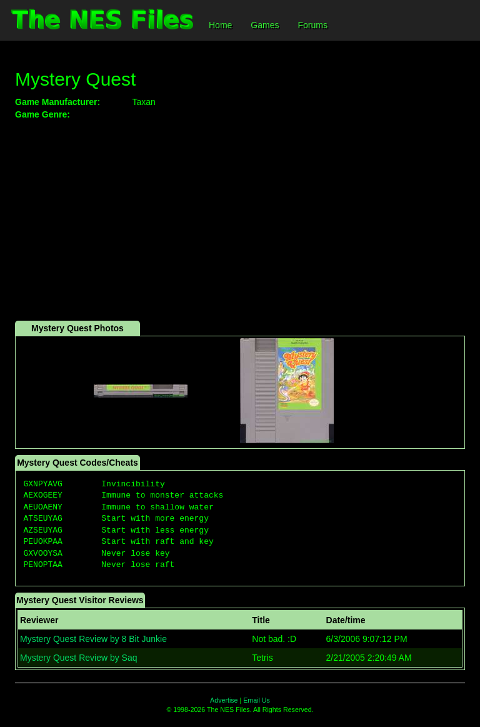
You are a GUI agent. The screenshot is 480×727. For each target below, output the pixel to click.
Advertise (224, 700)
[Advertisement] (240, 220)
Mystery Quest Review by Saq (79, 658)
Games (265, 25)
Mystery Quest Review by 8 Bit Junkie (93, 639)
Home (220, 25)
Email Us (256, 700)
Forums (312, 25)
